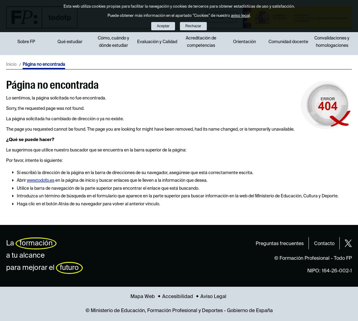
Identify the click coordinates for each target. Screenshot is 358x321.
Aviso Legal (213, 296)
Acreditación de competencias (201, 42)
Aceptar (163, 26)
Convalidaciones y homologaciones (331, 42)
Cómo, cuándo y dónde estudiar (113, 42)
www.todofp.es (40, 180)
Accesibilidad (177, 296)
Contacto (324, 243)
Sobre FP (26, 42)
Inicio (11, 64)
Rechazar (193, 26)
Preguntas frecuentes (280, 243)
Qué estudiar (69, 42)
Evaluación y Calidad (157, 42)
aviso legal (240, 16)
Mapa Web (142, 296)
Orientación (244, 42)
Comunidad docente (288, 42)
